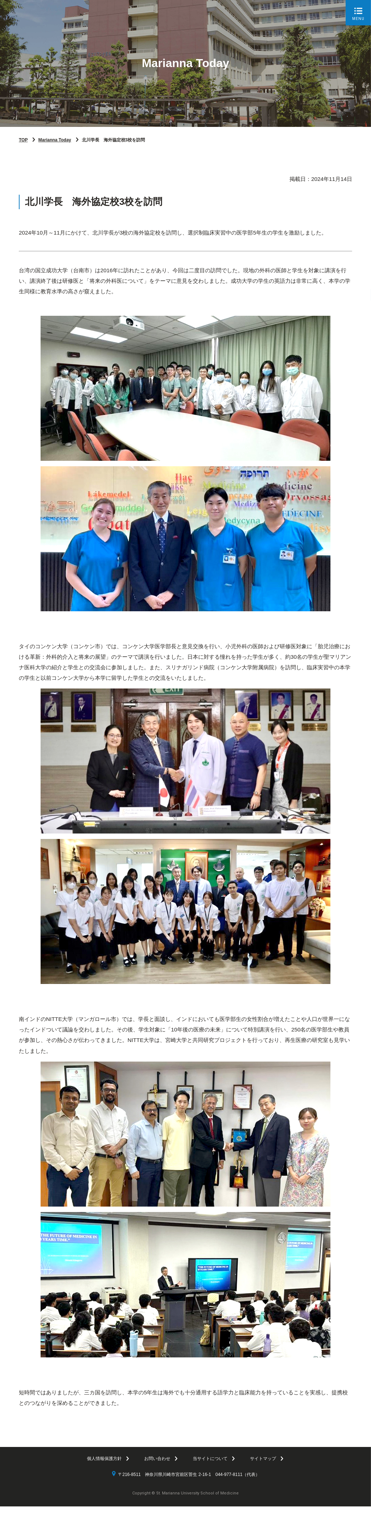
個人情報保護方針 (104, 1474)
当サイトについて (210, 1474)
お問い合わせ (157, 1474)
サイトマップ (263, 1474)
